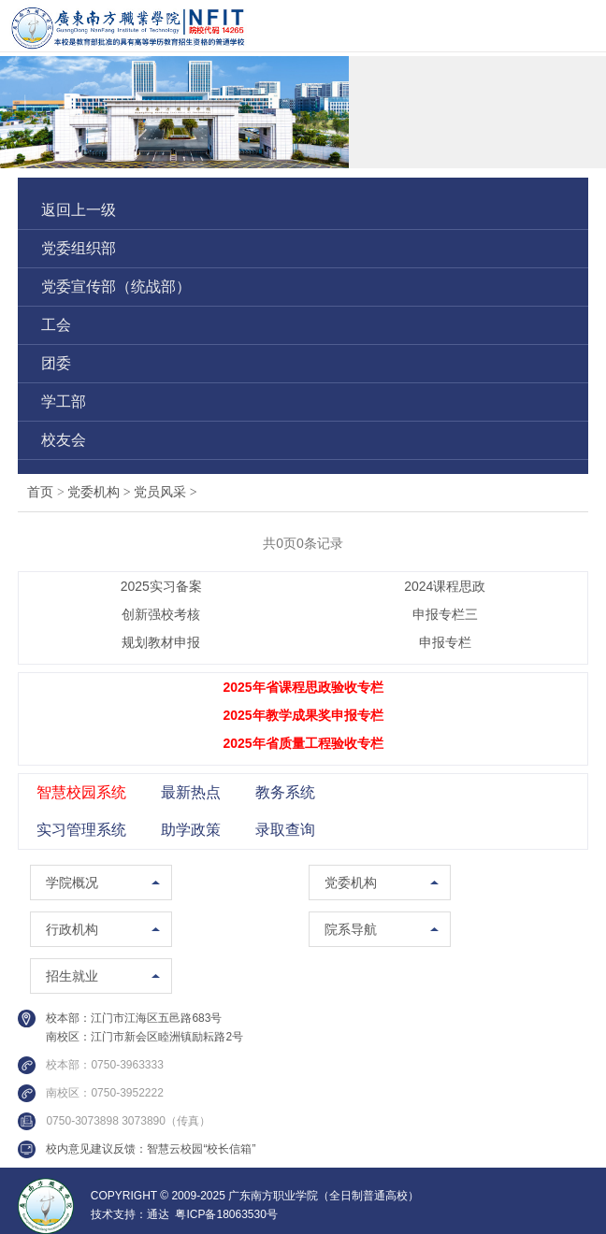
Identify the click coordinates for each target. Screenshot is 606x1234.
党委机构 (100, 492)
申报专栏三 (445, 614)
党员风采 (165, 492)
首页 (40, 492)
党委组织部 (78, 248)
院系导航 (351, 929)
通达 (158, 1214)
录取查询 (285, 830)
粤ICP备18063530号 (226, 1214)
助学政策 (191, 830)
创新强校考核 (161, 614)
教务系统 (285, 792)
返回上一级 (78, 210)
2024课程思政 (444, 586)
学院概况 (72, 882)
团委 (56, 363)
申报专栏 (445, 642)
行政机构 (72, 929)
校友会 (63, 440)
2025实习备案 (161, 586)
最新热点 (191, 792)
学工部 (63, 401)
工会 (56, 325)
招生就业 (72, 976)
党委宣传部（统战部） (116, 286)
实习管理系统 (81, 830)
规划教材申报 (161, 642)
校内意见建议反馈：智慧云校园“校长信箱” (150, 1148)
